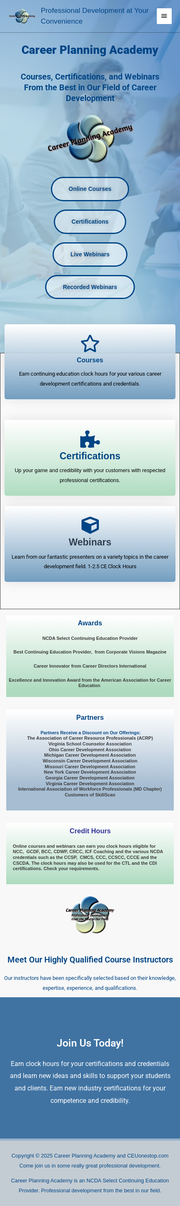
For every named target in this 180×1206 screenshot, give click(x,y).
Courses (90, 360)
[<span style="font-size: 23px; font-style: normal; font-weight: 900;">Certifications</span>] (90, 439)
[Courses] (90, 343)
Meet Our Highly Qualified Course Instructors (90, 960)
